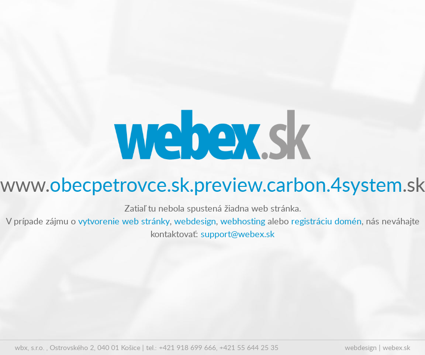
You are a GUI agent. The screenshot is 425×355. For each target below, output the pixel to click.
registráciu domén (326, 220)
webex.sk (396, 347)
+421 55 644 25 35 (248, 347)
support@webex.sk (237, 233)
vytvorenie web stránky (124, 220)
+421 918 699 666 (187, 347)
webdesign (195, 220)
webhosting (242, 220)
